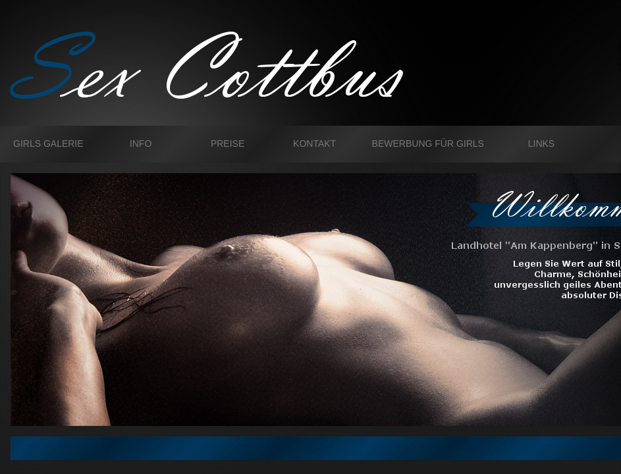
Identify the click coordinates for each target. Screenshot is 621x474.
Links (541, 143)
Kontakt (314, 143)
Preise (227, 143)
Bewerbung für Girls (428, 143)
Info (140, 143)
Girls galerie (48, 143)
